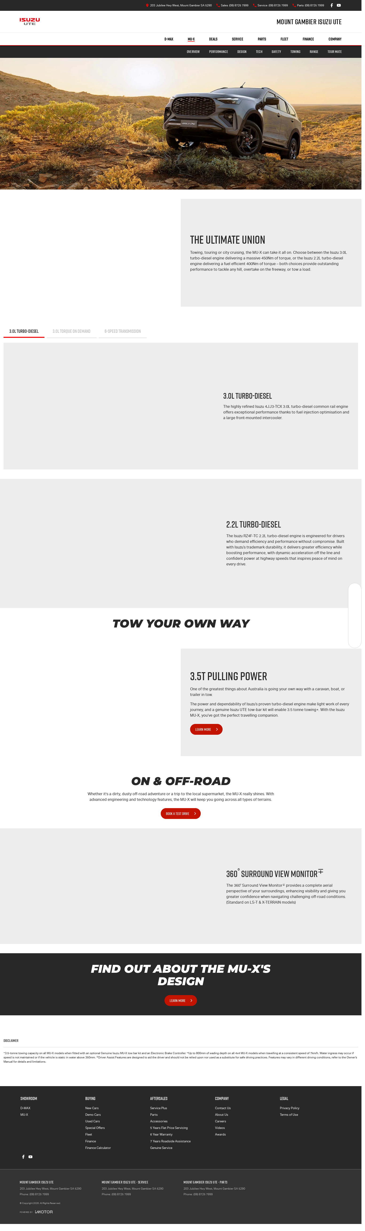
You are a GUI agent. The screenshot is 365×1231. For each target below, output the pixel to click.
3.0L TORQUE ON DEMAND (71, 331)
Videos (220, 1128)
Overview (193, 51)
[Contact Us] (179, 5)
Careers (220, 1121)
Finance (308, 39)
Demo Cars (93, 1114)
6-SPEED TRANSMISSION (123, 331)
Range (314, 51)
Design (242, 51)
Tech (259, 51)
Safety (276, 51)
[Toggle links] (36, 1212)
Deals (213, 39)
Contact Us (223, 1108)
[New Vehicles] (354, 589)
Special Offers (95, 1128)
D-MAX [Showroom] (169, 39)
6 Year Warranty (161, 1134)
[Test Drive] (354, 641)
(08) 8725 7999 (39, 1194)
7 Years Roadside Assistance (170, 1141)
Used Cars (92, 1121)
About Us (221, 1114)
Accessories (159, 1121)
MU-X (24, 1114)
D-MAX (25, 1108)
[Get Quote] (354, 628)
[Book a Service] (354, 602)
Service (237, 39)
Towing (295, 51)
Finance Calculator (98, 1148)
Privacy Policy (289, 1108)
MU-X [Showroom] (191, 39)
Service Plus (158, 1108)
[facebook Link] (332, 5)
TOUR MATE (335, 51)
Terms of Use (289, 1114)
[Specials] (354, 615)
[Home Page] (30, 21)
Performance (218, 51)
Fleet (284, 39)
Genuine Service (161, 1148)
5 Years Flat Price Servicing (169, 1128)
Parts (262, 39)
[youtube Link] (339, 5)
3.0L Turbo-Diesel (24, 331)
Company (335, 39)
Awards (220, 1134)
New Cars (92, 1108)
